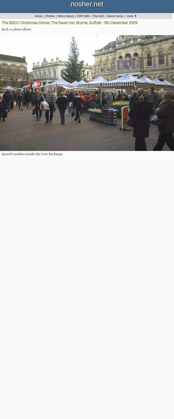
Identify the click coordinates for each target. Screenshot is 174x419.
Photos (50, 16)
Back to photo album (16, 29)
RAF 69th (83, 16)
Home (38, 16)
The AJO (98, 16)
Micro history (66, 16)
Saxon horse (115, 16)
